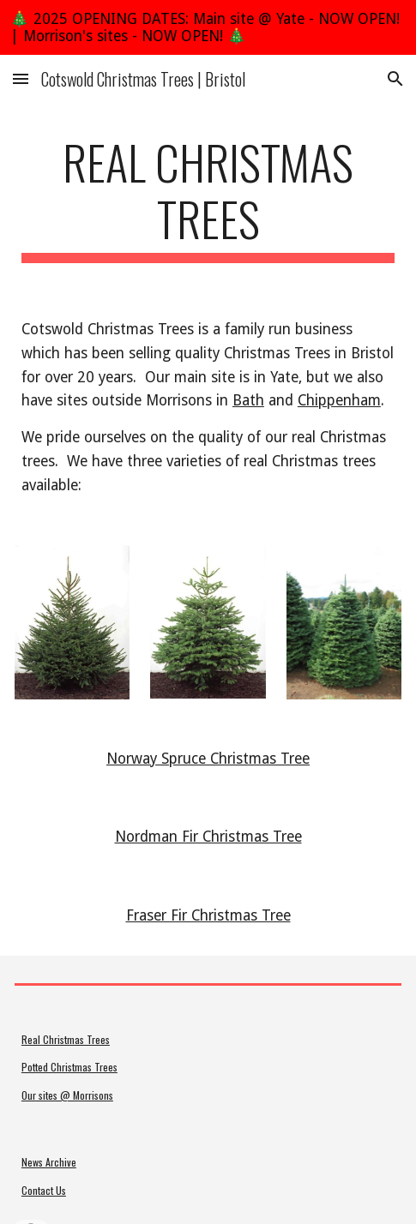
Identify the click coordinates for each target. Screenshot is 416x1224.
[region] (208, 27)
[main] (208, 198)
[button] (20, 78)
